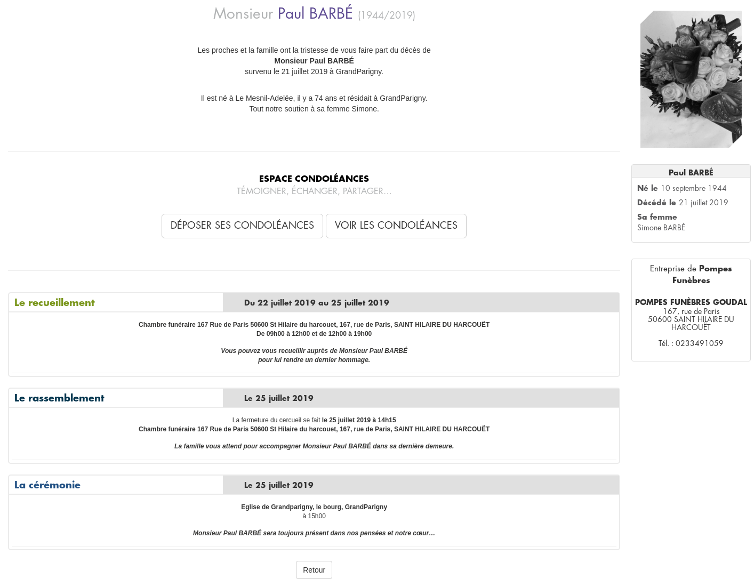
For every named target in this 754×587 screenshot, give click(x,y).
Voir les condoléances (396, 225)
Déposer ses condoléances (242, 225)
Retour (314, 570)
